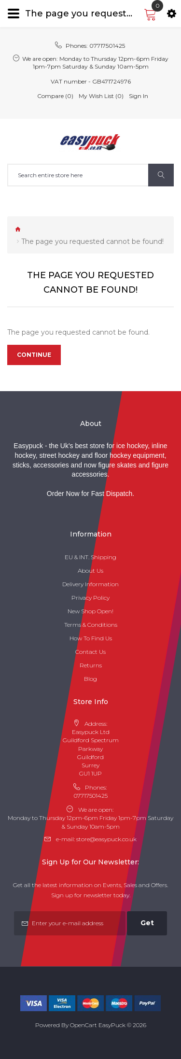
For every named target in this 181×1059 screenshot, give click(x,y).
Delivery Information (90, 584)
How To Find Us (91, 638)
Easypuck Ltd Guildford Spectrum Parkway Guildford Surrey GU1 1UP (91, 752)
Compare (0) (55, 95)
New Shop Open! (90, 611)
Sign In (138, 95)
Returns (91, 665)
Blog (90, 678)
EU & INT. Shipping (90, 557)
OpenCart (83, 1025)
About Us (90, 570)
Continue (34, 354)
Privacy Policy (90, 597)
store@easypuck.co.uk (106, 839)
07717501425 (107, 45)
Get (147, 922)
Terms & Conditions (90, 624)
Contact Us (90, 651)
